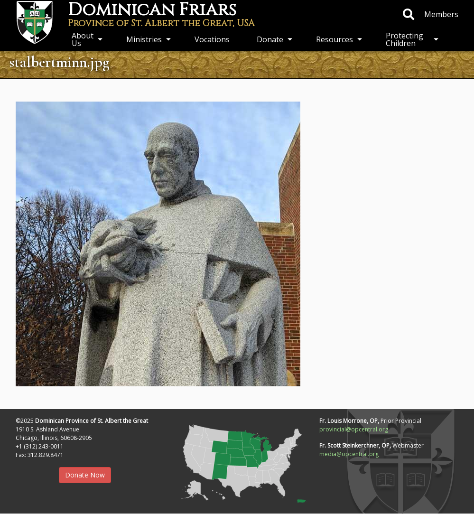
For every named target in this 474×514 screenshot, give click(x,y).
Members (441, 14)
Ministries (144, 39)
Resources (334, 39)
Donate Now (85, 474)
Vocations (212, 39)
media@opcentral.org (349, 454)
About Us (82, 39)
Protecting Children (404, 39)
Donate (270, 39)
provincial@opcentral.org (353, 429)
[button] (237, 460)
